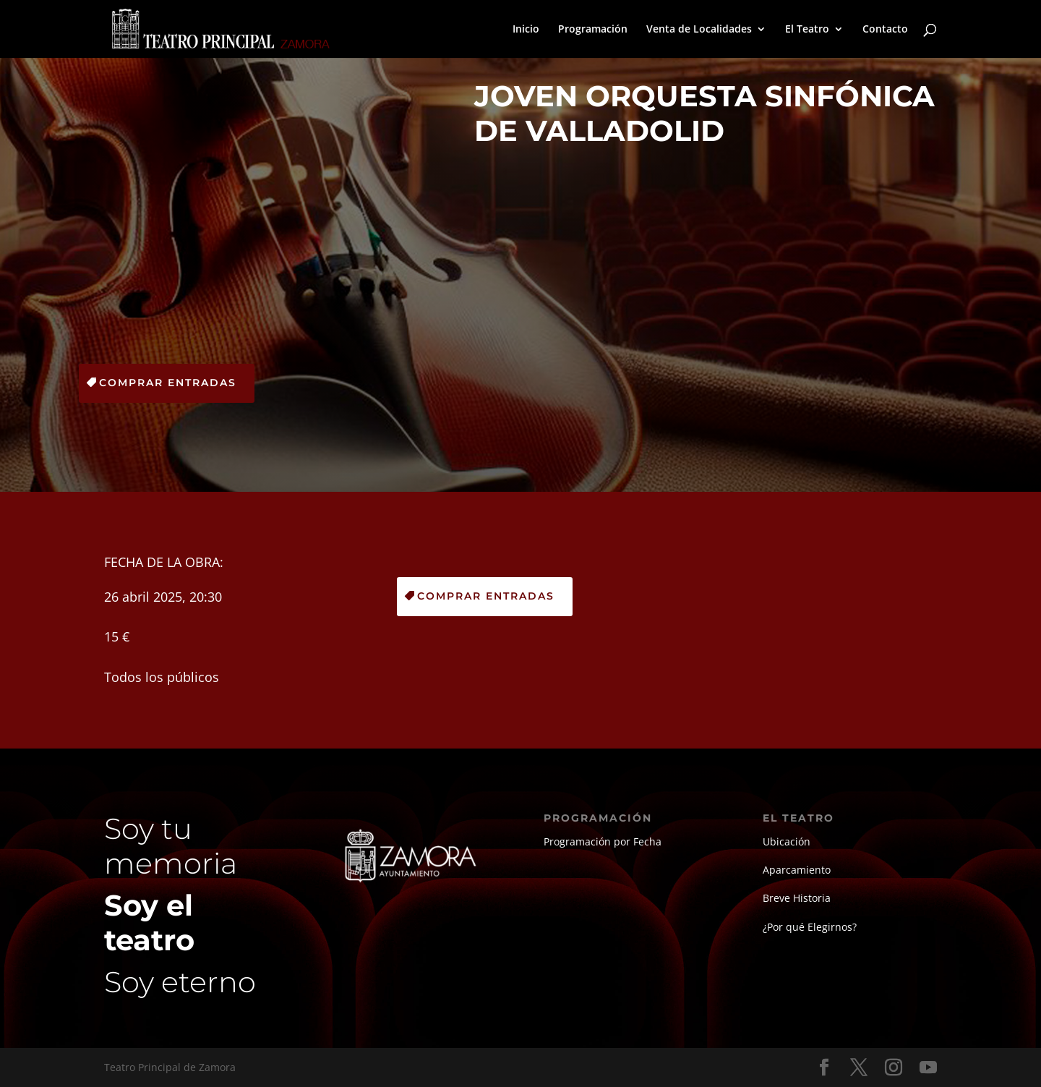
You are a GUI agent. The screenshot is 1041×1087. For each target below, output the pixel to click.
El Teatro (807, 29)
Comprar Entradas (167, 382)
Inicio (526, 29)
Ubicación (786, 841)
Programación (592, 29)
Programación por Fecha (602, 841)
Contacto (885, 29)
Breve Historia (797, 898)
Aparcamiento (797, 870)
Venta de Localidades (699, 29)
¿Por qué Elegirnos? (810, 927)
